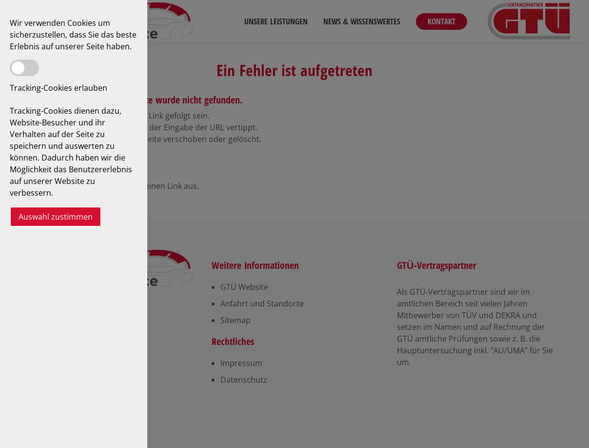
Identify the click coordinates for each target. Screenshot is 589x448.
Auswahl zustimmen (56, 216)
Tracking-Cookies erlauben (58, 87)
